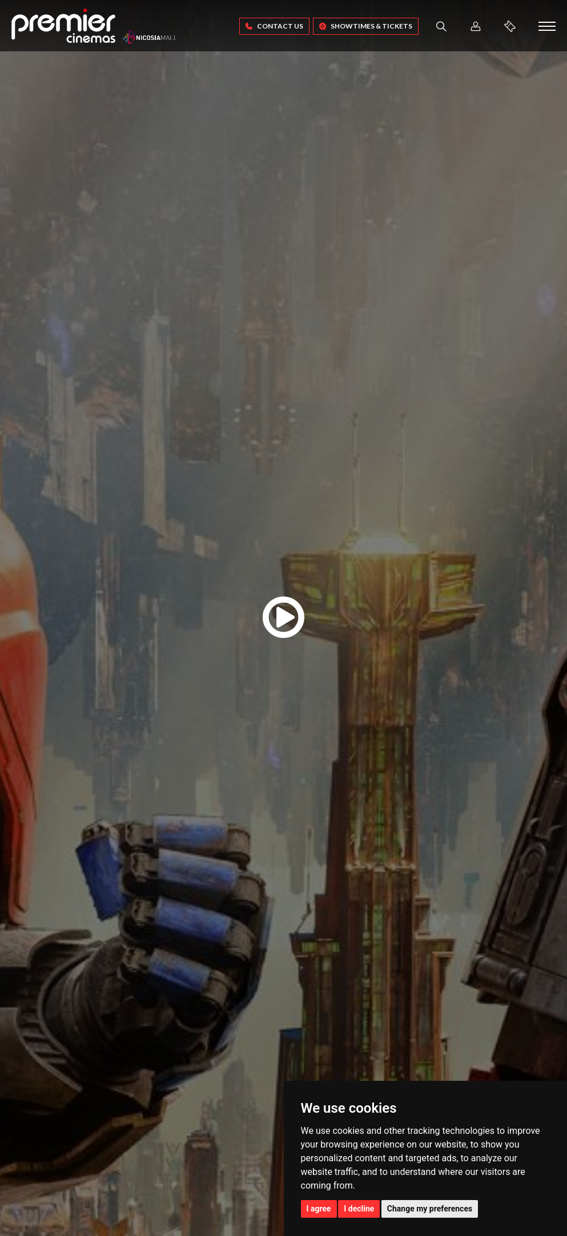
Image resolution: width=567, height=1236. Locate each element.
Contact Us (274, 26)
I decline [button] (359, 1208)
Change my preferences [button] (429, 1208)
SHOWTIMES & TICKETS (365, 26)
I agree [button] (319, 1208)
